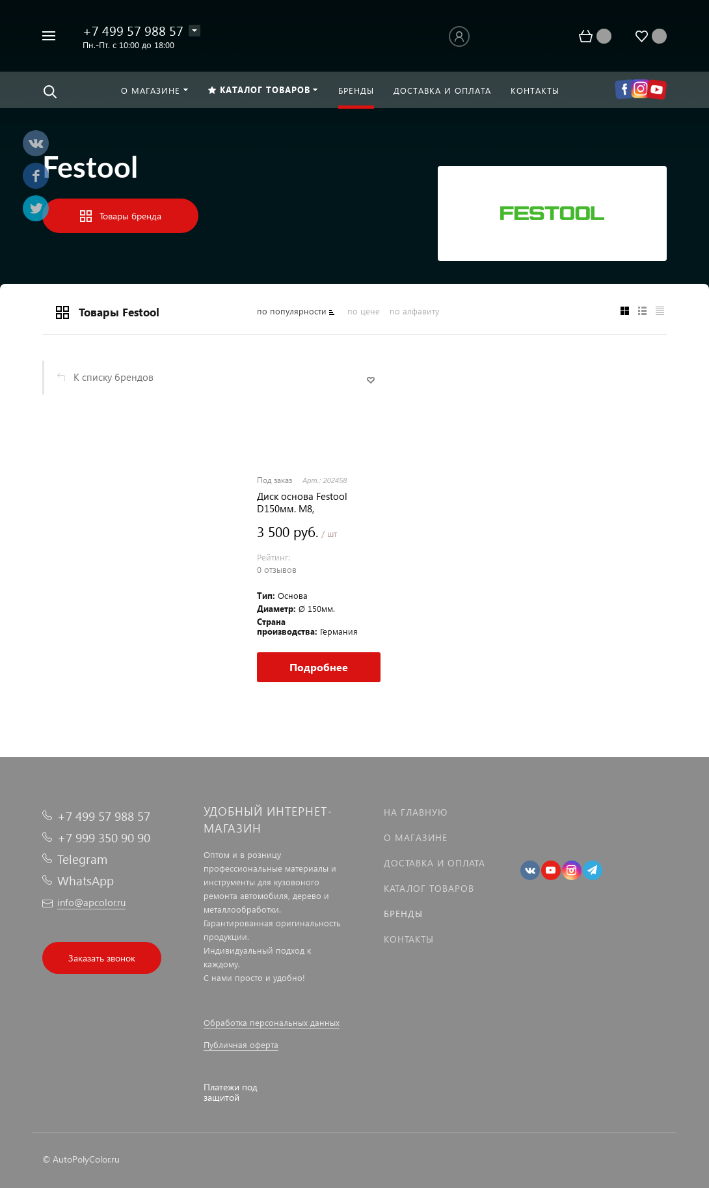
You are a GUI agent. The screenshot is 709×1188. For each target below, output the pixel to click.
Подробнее (318, 667)
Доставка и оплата (434, 863)
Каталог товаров (429, 888)
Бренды (403, 913)
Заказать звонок (101, 958)
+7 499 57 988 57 (133, 30)
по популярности (292, 310)
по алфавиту (414, 310)
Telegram (82, 859)
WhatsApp (85, 880)
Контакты (409, 939)
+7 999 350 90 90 (103, 837)
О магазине (416, 837)
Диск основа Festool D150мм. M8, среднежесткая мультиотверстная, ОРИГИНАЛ (302, 502)
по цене (363, 310)
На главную (416, 812)
